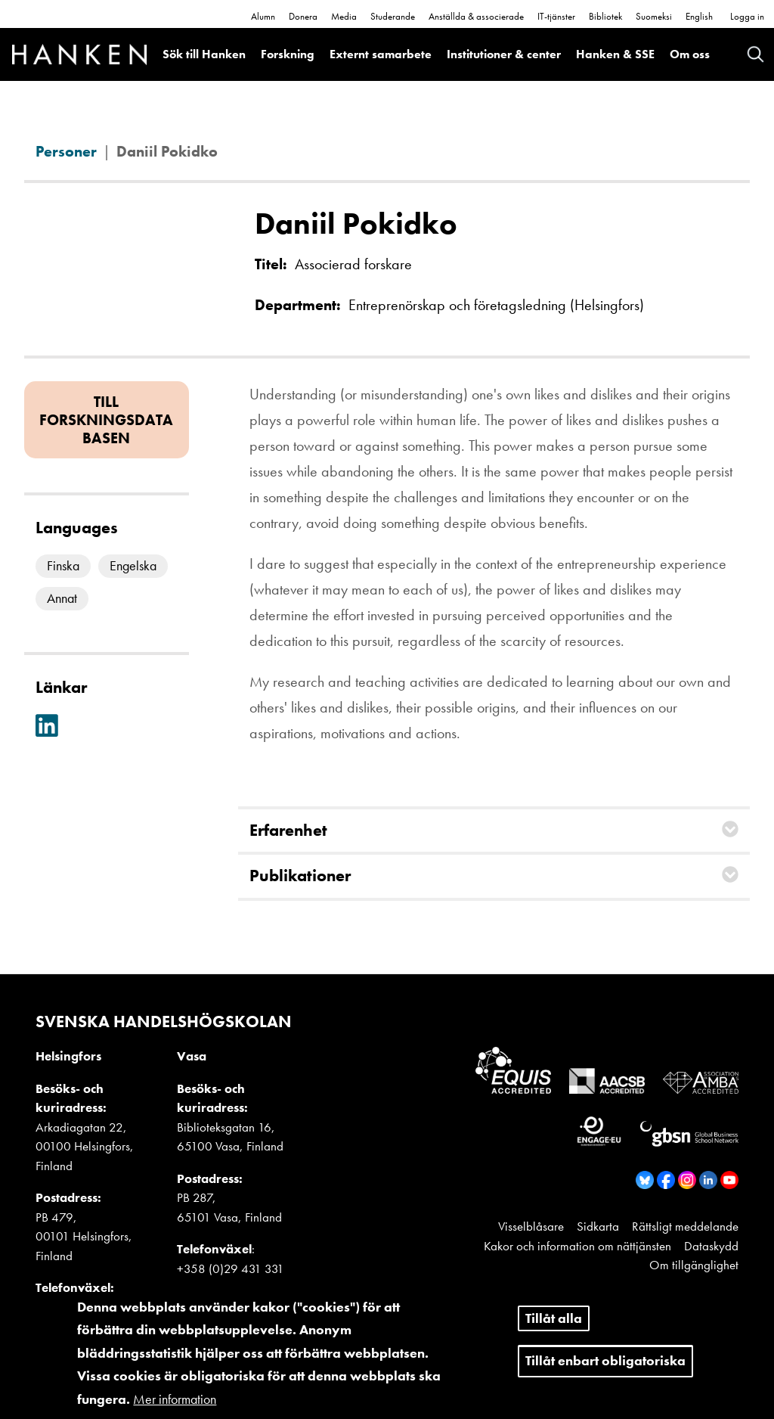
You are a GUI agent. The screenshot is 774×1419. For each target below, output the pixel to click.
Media (344, 16)
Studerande (392, 16)
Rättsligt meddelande (685, 1226)
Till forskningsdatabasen (106, 420)
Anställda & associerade (476, 16)
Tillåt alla (553, 1328)
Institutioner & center (504, 54)
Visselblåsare (531, 1226)
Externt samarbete (381, 54)
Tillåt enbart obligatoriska (605, 1371)
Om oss (690, 54)
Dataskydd (711, 1245)
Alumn (263, 16)
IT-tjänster (556, 16)
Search (755, 54)
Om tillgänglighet (693, 1264)
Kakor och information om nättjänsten (577, 1245)
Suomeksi (654, 16)
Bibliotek (605, 16)
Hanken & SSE (615, 54)
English (699, 16)
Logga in (747, 16)
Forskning (287, 54)
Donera (303, 16)
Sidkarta (598, 1226)
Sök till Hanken (204, 54)
